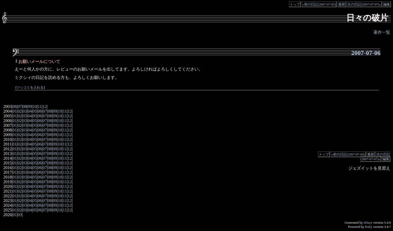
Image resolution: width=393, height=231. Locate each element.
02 (20, 111)
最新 (341, 4)
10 (35, 106)
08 (25, 106)
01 (15, 111)
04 (30, 111)
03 (25, 111)
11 (40, 106)
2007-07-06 (365, 52)
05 (35, 111)
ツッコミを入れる (30, 87)
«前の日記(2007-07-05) (319, 4)
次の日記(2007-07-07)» (364, 4)
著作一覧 (381, 32)
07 (20, 106)
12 (45, 106)
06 (15, 106)
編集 (386, 4)
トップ (295, 4)
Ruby (368, 227)
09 (30, 106)
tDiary (368, 222)
